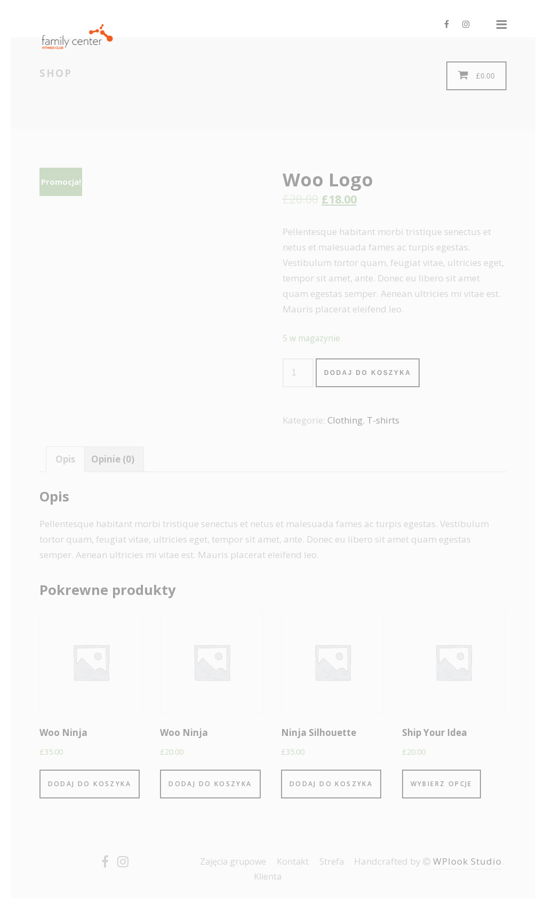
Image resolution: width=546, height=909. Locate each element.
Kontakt (293, 861)
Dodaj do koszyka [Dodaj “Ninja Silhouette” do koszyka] (331, 783)
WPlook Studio (467, 861)
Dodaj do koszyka (368, 373)
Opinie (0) (112, 459)
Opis (65, 459)
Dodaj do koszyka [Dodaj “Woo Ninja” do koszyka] (89, 783)
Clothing (345, 420)
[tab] (65, 459)
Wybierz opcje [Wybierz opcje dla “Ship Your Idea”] (441, 783)
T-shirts (383, 420)
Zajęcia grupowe (233, 861)
